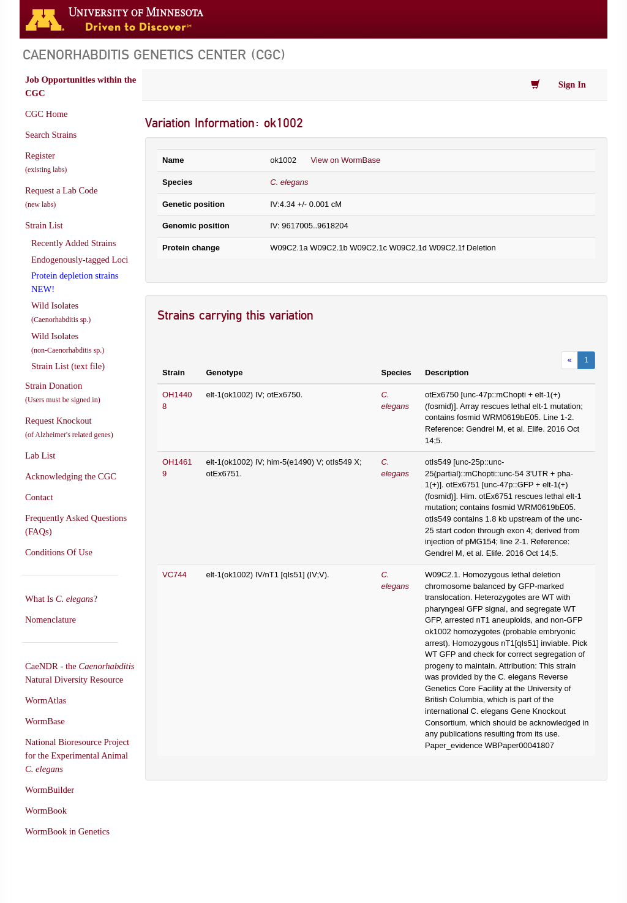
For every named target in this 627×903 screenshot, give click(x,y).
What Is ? (61, 599)
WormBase (45, 721)
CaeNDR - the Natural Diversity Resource (79, 672)
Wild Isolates (61, 312)
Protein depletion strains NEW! (74, 282)
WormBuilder (49, 790)
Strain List (43, 225)
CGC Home (46, 114)
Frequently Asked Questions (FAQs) (76, 524)
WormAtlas (45, 700)
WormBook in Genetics (67, 831)
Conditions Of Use (58, 552)
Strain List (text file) (68, 366)
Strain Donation (62, 392)
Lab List (40, 455)
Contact (39, 497)
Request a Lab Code (61, 197)
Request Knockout (69, 427)
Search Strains (51, 135)
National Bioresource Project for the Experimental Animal (77, 755)
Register (46, 162)
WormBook (46, 810)
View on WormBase (346, 160)
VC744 (174, 574)
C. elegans (289, 182)
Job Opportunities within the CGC (80, 86)
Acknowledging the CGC (70, 476)
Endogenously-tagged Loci (79, 259)
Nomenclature (50, 619)
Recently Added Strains (73, 243)
